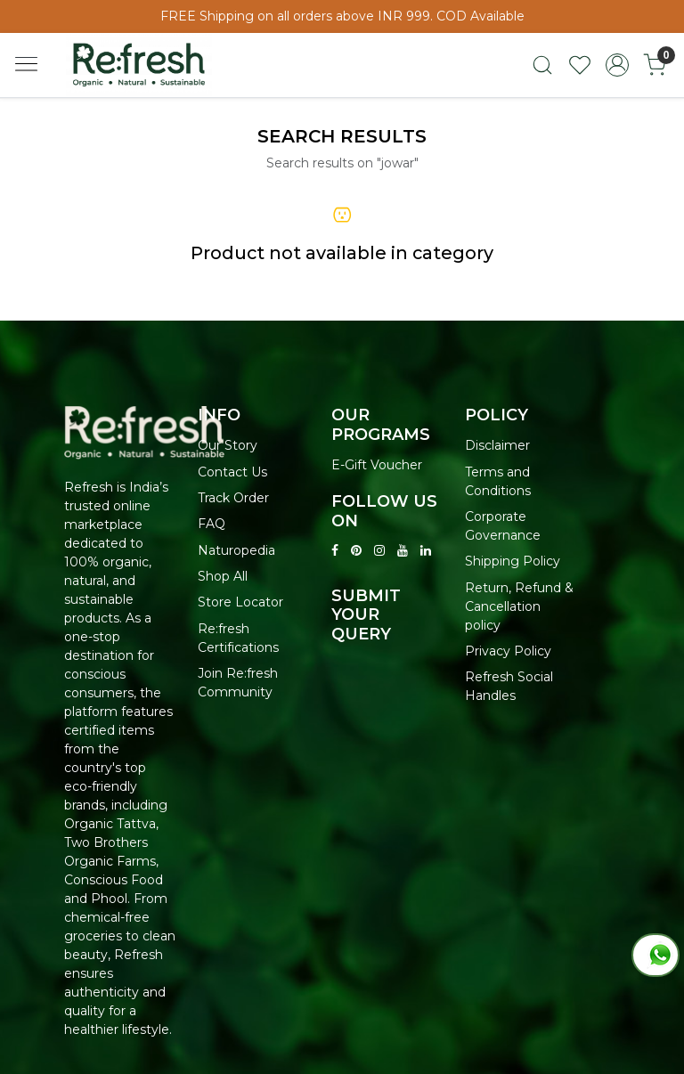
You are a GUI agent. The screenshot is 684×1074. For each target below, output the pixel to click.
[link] (542, 65)
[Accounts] (617, 65)
